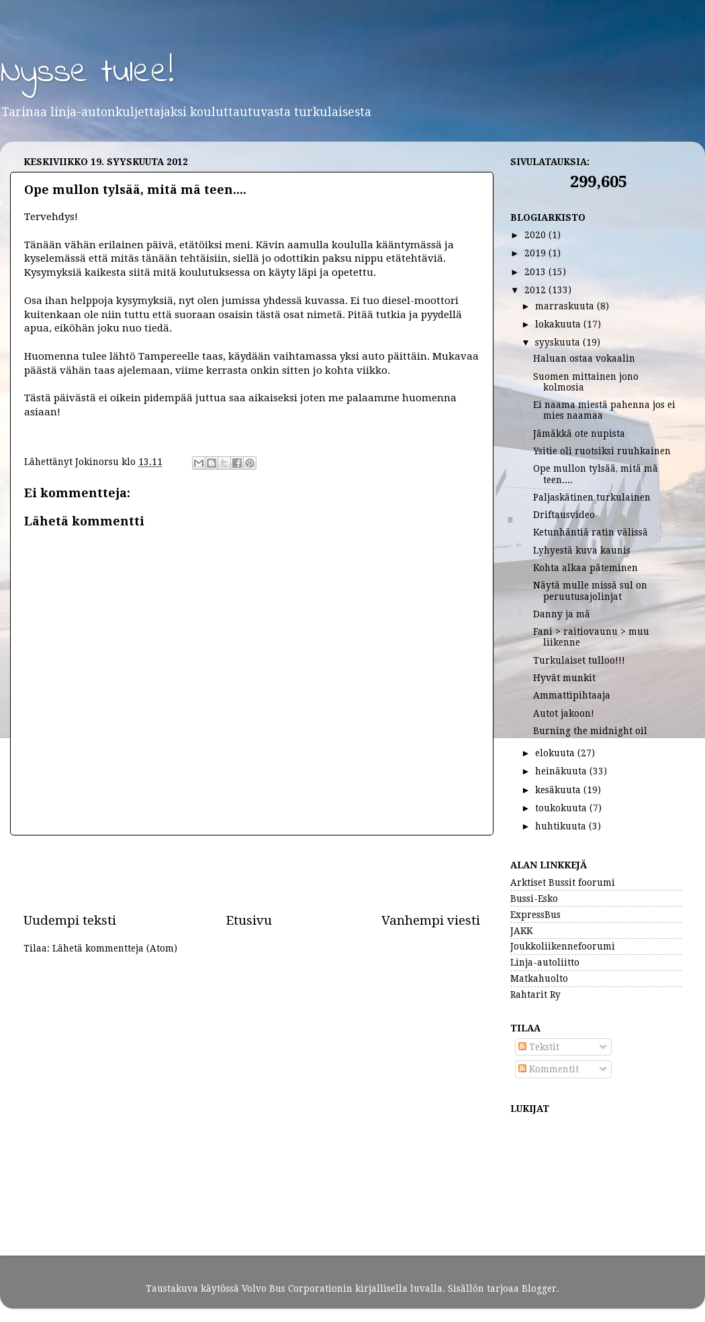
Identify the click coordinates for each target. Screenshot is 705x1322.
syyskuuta (559, 342)
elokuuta (556, 753)
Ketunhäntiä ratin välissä (590, 532)
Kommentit (548, 1069)
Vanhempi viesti (430, 920)
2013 (536, 271)
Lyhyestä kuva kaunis (581, 550)
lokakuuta (559, 324)
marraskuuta (566, 306)
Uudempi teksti (69, 920)
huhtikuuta (562, 826)
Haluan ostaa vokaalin (584, 358)
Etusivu (249, 920)
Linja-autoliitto (544, 962)
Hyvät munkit (564, 677)
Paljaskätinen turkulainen (592, 497)
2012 (536, 290)
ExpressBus (535, 914)
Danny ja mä (561, 614)
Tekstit (538, 1046)
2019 (536, 253)
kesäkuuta (559, 789)
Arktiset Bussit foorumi (562, 882)
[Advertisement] (251, 874)
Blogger (539, 1288)
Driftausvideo (564, 514)
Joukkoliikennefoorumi (562, 946)
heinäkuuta (562, 771)
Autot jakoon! (563, 713)
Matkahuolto (539, 978)
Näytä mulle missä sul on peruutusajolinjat (590, 590)
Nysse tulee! (87, 72)
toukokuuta (562, 808)
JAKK (521, 930)
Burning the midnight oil (590, 730)
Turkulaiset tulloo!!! (579, 660)
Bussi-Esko (534, 898)
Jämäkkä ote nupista (579, 433)
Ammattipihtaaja (571, 695)
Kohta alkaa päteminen (585, 567)
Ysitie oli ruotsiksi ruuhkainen (602, 451)
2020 (536, 235)
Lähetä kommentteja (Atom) (114, 948)
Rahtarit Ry (535, 994)
